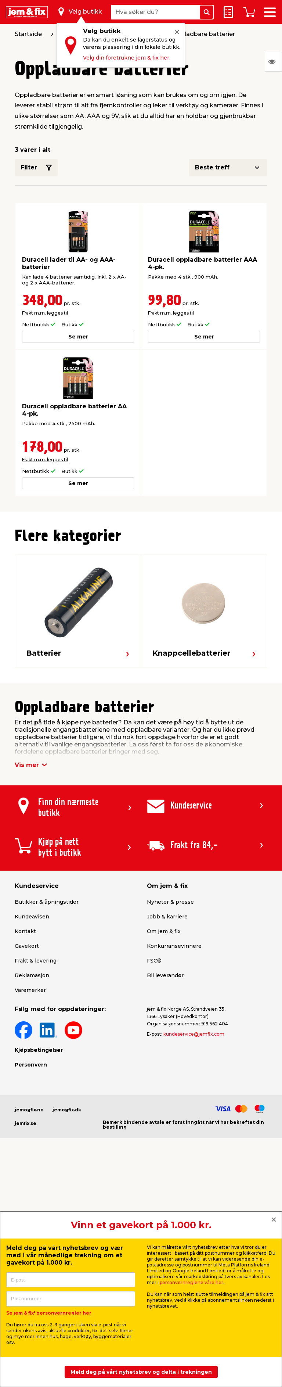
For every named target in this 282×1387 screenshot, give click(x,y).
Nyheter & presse (170, 902)
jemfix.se (25, 1123)
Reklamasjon (32, 975)
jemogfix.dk (67, 1109)
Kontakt (25, 931)
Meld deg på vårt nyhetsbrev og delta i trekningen (141, 1372)
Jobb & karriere (167, 916)
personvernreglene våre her (191, 1282)
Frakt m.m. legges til (45, 313)
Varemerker (30, 990)
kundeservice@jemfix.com (193, 1034)
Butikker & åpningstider (47, 902)
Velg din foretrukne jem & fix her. (126, 57)
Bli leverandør (165, 975)
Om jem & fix (164, 931)
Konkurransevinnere (174, 946)
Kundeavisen (32, 916)
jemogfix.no (29, 1109)
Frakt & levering (36, 960)
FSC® (154, 960)
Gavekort (27, 946)
